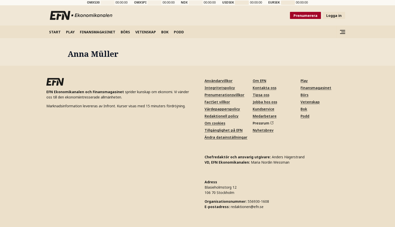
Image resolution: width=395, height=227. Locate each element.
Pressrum (263, 123)
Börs (304, 94)
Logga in (334, 15)
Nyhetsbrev (263, 130)
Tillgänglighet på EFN (224, 130)
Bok (304, 109)
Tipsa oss (261, 94)
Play (304, 80)
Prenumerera (305, 15)
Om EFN (259, 80)
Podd (305, 116)
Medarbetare (265, 116)
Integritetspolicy (220, 87)
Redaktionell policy (222, 116)
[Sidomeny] (342, 32)
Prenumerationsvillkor (224, 94)
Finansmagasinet (316, 87)
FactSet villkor (217, 101)
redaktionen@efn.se (247, 206)
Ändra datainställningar (226, 137)
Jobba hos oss (265, 101)
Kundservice (263, 109)
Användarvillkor (219, 80)
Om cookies (215, 123)
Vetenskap (310, 101)
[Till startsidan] (81, 15)
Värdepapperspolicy (222, 109)
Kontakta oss (264, 87)
